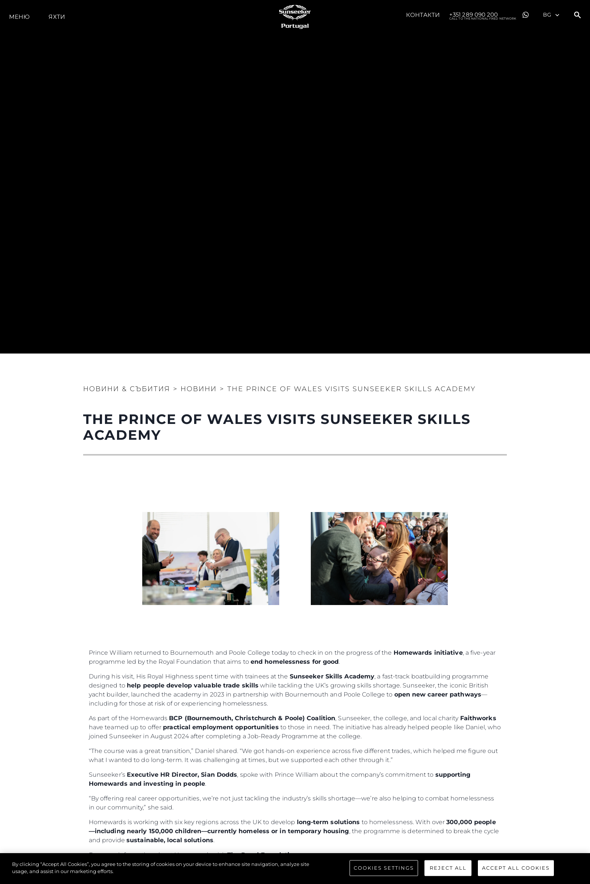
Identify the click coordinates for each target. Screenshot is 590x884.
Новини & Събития (126, 389)
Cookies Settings (384, 870)
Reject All (448, 870)
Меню (19, 16)
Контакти (423, 14)
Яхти (57, 16)
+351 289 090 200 (482, 15)
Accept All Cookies (516, 870)
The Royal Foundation (262, 854)
